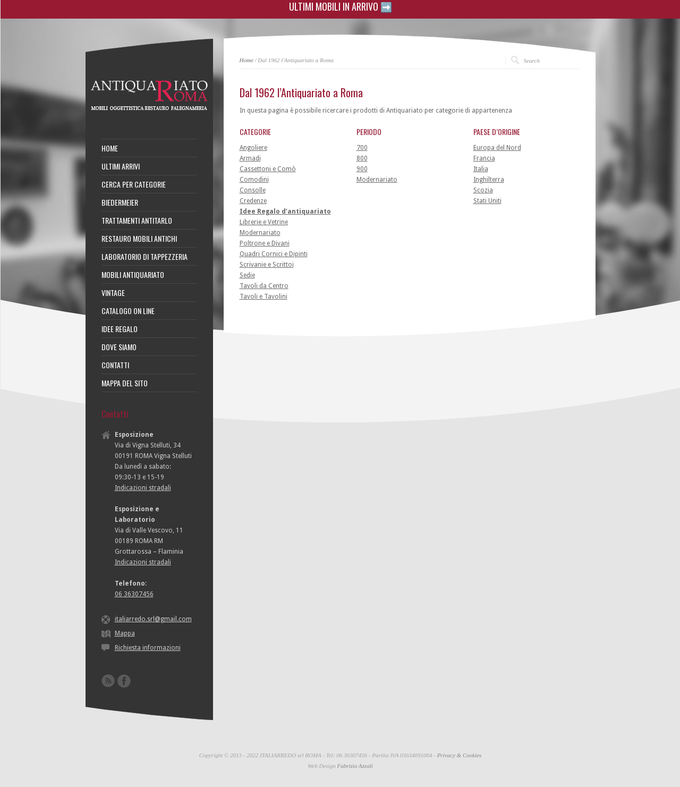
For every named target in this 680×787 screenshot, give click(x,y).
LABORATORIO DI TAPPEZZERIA (144, 256)
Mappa (125, 633)
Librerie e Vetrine (264, 222)
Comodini (254, 179)
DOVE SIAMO (119, 347)
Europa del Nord (497, 147)
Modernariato (260, 232)
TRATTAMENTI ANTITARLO (136, 220)
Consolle (253, 190)
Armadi (250, 158)
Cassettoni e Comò (268, 169)
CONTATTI (115, 365)
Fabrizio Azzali (354, 766)
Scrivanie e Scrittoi (267, 264)
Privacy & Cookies (459, 755)
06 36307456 (134, 594)
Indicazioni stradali (143, 488)
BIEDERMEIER (119, 202)
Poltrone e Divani (265, 243)
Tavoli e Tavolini (263, 296)
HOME (109, 148)
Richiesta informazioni (148, 647)
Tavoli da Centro (264, 286)
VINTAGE (113, 293)
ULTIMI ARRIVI (120, 166)
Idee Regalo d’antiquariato (285, 211)
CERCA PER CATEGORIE (133, 184)
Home (246, 60)
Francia (484, 158)
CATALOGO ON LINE (128, 311)
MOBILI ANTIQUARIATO (132, 274)
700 (362, 147)
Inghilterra (488, 179)
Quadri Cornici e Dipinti (274, 254)
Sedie (247, 275)
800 (362, 158)
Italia (480, 169)
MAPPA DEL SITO (124, 383)
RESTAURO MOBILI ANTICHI (139, 238)
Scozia (483, 190)
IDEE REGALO (119, 329)
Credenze (253, 201)
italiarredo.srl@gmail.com (153, 619)
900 (362, 169)
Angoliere (253, 147)
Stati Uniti (487, 201)
